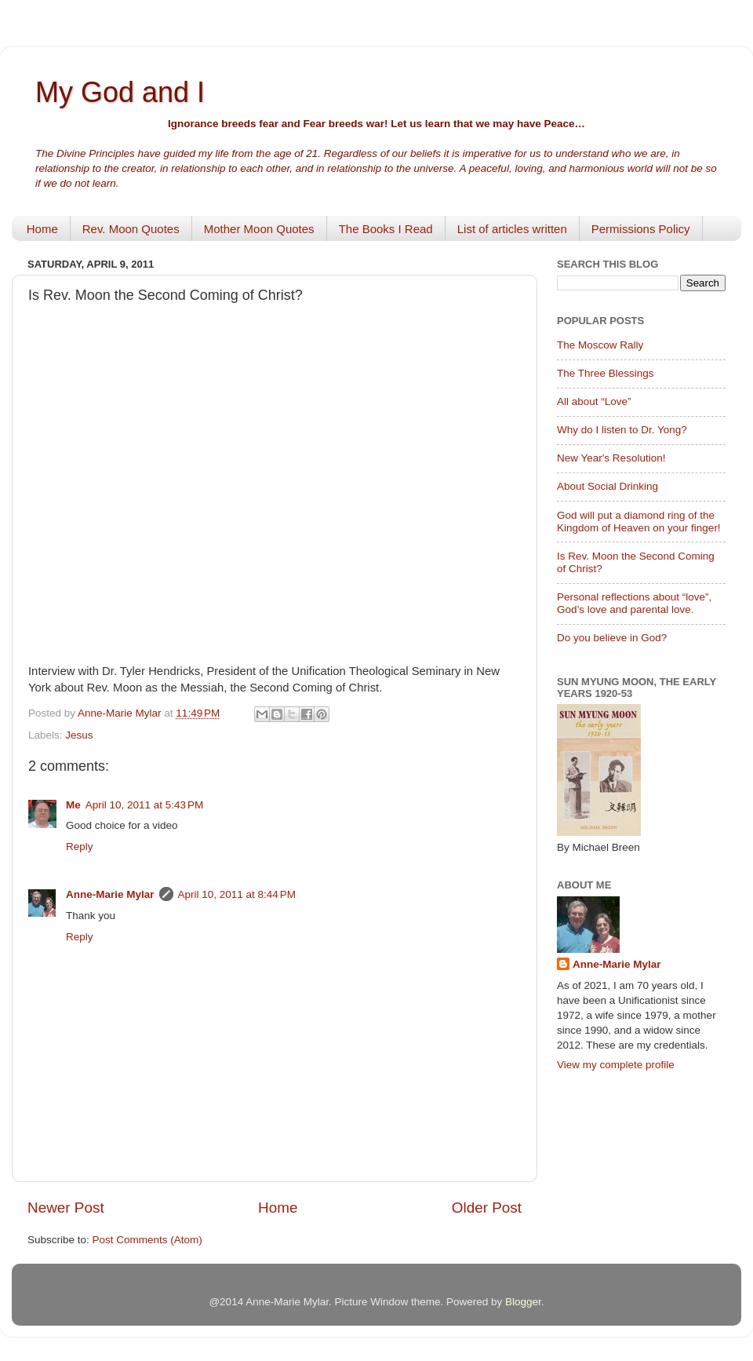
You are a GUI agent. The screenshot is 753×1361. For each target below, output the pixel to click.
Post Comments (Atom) (147, 1240)
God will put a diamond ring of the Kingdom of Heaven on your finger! (639, 521)
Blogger (523, 1302)
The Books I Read (386, 228)
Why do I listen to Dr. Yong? (622, 430)
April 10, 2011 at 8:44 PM (237, 894)
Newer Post (65, 1207)
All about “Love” (594, 401)
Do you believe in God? (612, 638)
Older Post (487, 1207)
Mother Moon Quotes (259, 228)
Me (73, 805)
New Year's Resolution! (611, 458)
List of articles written (512, 228)
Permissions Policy (640, 228)
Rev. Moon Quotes (131, 228)
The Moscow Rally (600, 345)
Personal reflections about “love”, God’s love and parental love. (634, 603)
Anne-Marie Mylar (110, 894)
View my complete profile (616, 1065)
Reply (79, 846)
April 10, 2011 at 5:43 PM (144, 805)
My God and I (120, 92)
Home (42, 228)
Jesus (79, 735)
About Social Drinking (607, 486)
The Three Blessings (605, 373)
